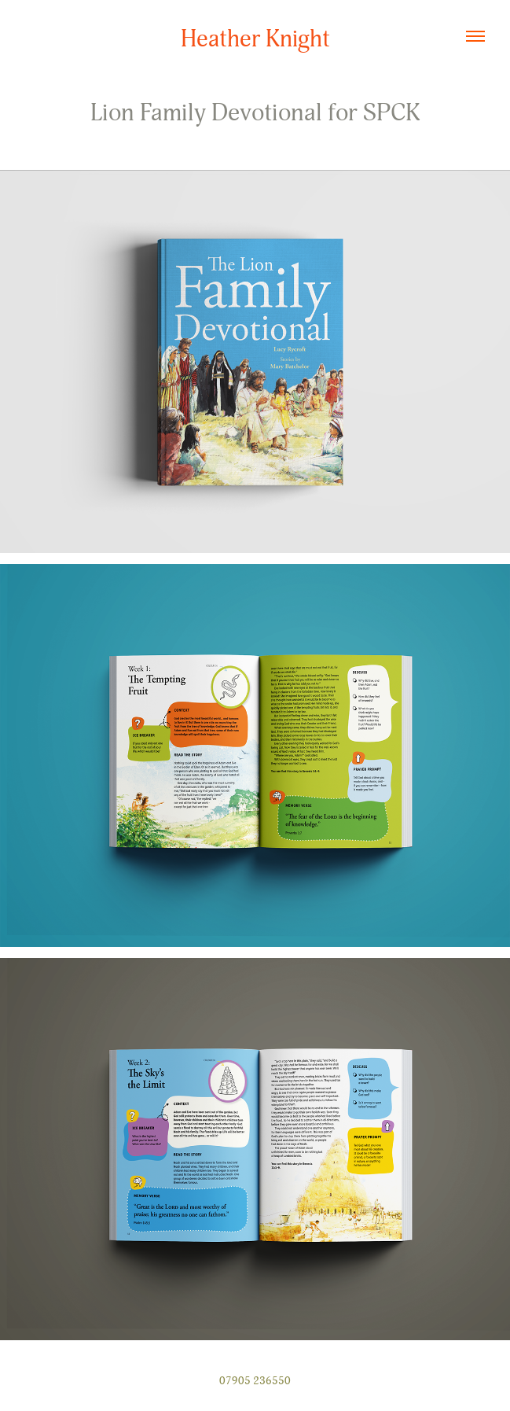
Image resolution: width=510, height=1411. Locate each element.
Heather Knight (255, 38)
